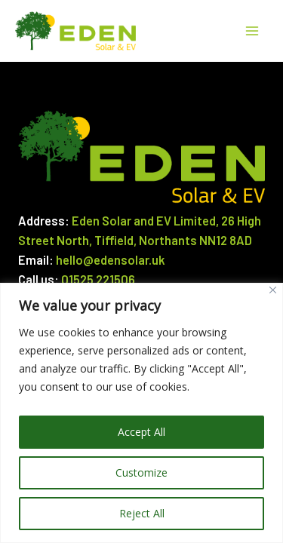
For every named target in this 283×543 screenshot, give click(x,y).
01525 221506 (98, 279)
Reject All (142, 513)
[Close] (272, 290)
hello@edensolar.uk (110, 260)
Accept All (141, 432)
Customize (141, 472)
